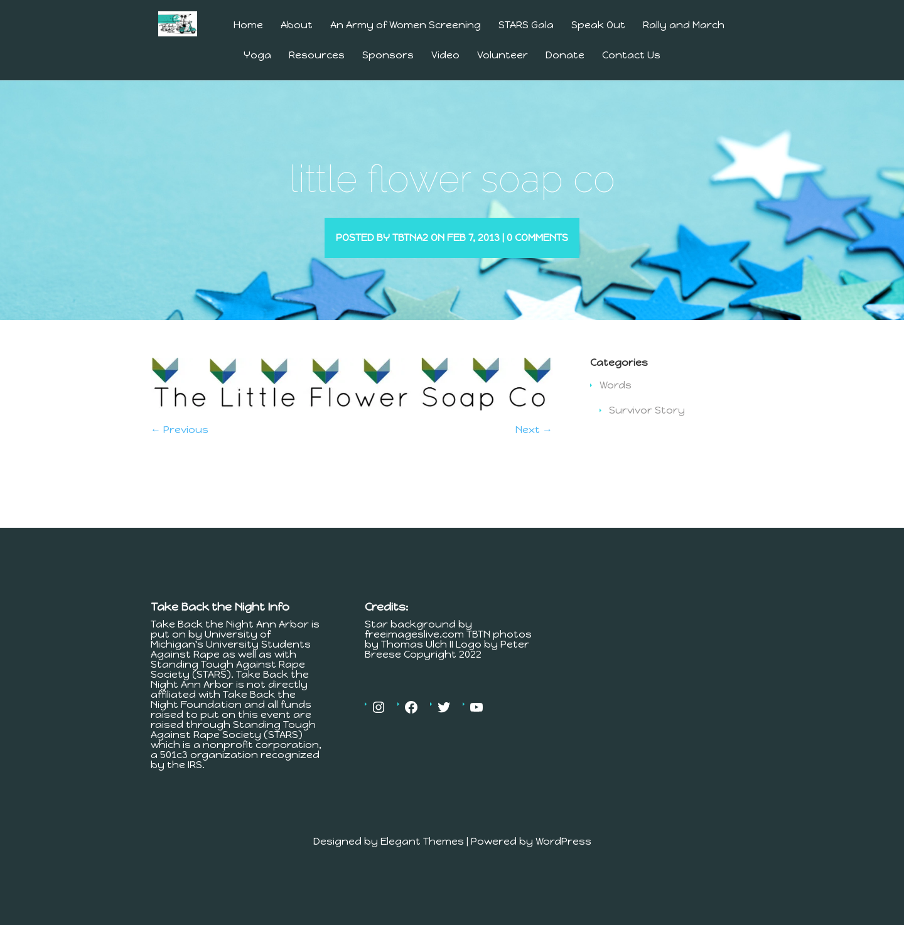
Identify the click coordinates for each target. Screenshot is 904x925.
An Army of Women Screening (405, 25)
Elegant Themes (422, 859)
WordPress (563, 859)
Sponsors (388, 55)
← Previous (179, 448)
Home (248, 25)
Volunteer (502, 55)
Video (445, 55)
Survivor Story (647, 428)
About (297, 25)
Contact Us (631, 55)
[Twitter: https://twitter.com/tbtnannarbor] (444, 725)
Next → (533, 448)
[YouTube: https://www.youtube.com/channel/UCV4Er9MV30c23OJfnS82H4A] (476, 725)
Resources (317, 55)
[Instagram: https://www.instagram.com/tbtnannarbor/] (378, 725)
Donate (565, 55)
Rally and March (683, 25)
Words (616, 403)
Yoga (257, 55)
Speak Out (598, 25)
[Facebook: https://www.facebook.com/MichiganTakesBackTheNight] (411, 725)
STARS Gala (526, 25)
